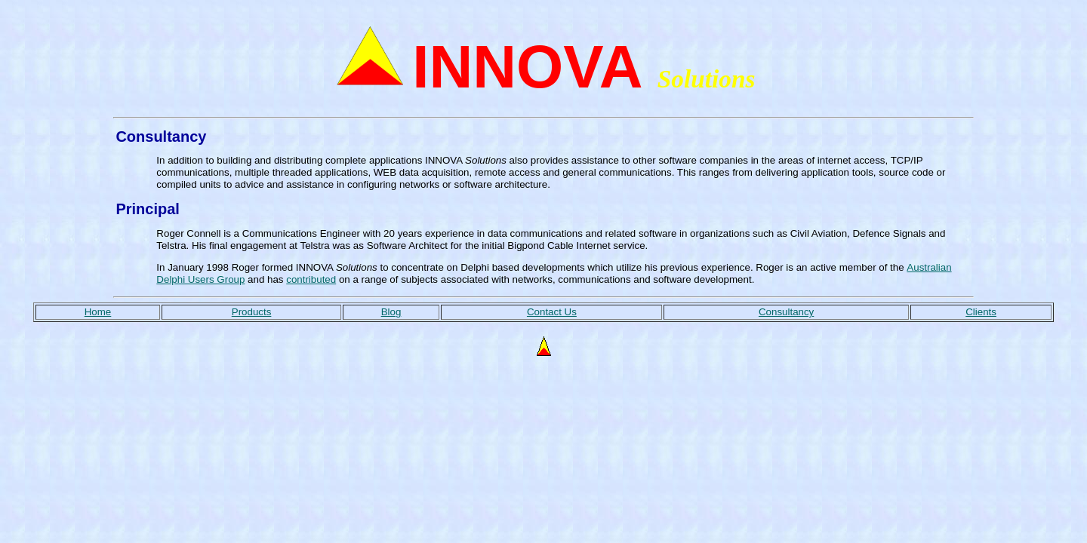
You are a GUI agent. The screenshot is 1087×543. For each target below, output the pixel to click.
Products (252, 312)
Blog (391, 312)
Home (98, 312)
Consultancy (786, 312)
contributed (311, 279)
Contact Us (552, 312)
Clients (980, 312)
